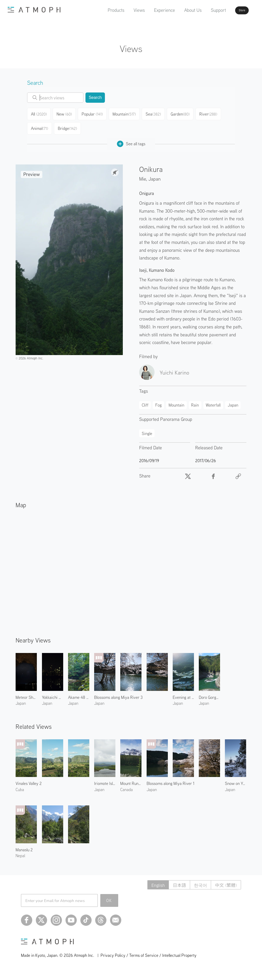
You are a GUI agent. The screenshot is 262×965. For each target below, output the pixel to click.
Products (101, 10)
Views (124, 10)
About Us (178, 10)
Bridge (68, 125)
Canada (126, 785)
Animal (40, 125)
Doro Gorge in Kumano (209, 693)
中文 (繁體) (225, 881)
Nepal (20, 851)
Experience (149, 10)
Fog (158, 400)
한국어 (198, 881)
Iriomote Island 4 (104, 779)
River (212, 113)
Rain (195, 400)
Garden (183, 113)
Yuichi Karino (174, 368)
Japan (154, 174)
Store (233, 10)
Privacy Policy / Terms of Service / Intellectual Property (148, 951)
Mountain (127, 113)
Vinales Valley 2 (29, 779)
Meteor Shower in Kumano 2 (26, 693)
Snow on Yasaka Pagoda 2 (235, 779)
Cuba (20, 785)
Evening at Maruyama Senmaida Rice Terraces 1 (183, 693)
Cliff (145, 400)
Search (95, 97)
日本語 (176, 881)
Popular (95, 113)
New (66, 113)
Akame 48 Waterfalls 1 (78, 693)
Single (147, 429)
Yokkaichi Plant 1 (52, 693)
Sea (156, 113)
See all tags (131, 140)
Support (203, 10)
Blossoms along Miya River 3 (118, 693)
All (40, 113)
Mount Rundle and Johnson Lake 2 (130, 779)
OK (109, 896)
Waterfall (213, 400)
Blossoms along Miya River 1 (170, 779)
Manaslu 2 (24, 845)
